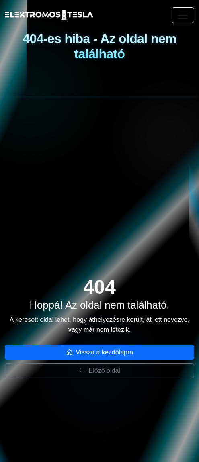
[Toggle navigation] (183, 15)
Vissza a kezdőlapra (99, 352)
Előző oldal (99, 370)
